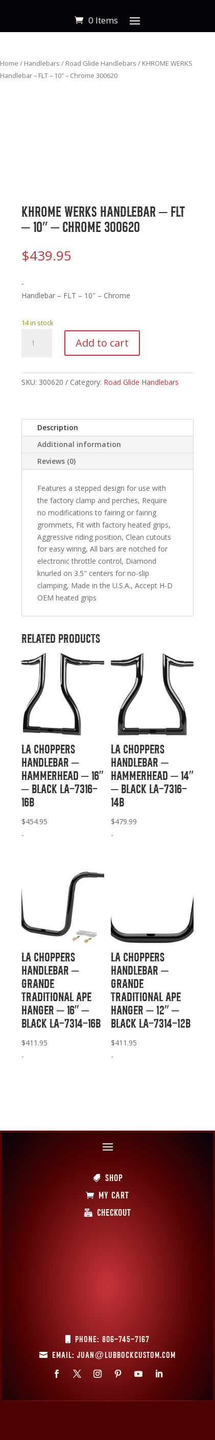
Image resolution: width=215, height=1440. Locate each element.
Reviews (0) (56, 461)
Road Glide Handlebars (100, 63)
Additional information (79, 444)
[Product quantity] (36, 343)
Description (57, 427)
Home (9, 63)
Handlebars (42, 63)
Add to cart (102, 343)
